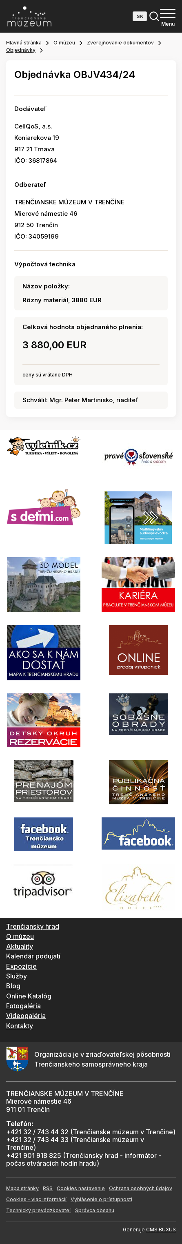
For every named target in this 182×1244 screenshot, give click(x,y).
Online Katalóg (28, 996)
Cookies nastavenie (81, 1188)
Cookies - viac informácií (36, 1199)
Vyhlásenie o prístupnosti (101, 1199)
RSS (48, 1188)
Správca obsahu (94, 1210)
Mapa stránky (22, 1188)
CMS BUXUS (161, 1229)
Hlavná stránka (24, 43)
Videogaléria (26, 1016)
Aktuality (19, 946)
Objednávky (21, 50)
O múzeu (64, 43)
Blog (13, 986)
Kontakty (19, 1026)
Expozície (21, 966)
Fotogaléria (23, 1006)
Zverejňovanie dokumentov (120, 43)
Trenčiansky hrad (32, 926)
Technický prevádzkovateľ (38, 1210)
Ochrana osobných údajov (140, 1188)
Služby (16, 976)
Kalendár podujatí (33, 956)
